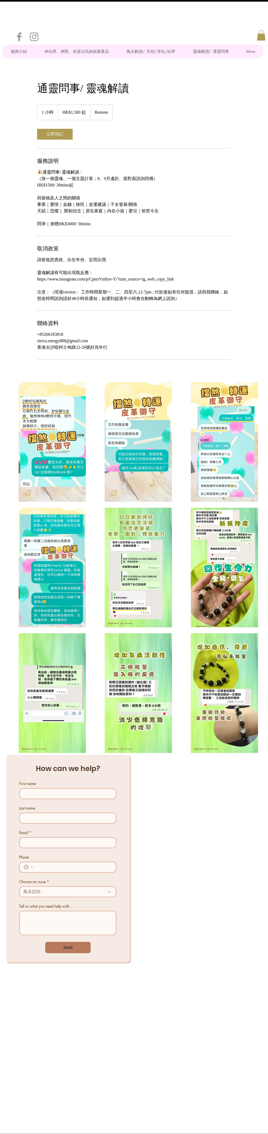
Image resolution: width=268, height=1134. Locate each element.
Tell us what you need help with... (45, 906)
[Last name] (66, 818)
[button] (261, 35)
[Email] (66, 843)
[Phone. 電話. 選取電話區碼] (28, 867)
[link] (55, 134)
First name (27, 783)
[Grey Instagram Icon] (34, 37)
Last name (27, 808)
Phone (24, 857)
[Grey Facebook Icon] (19, 37)
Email (25, 832)
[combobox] (68, 891)
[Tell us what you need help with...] (68, 923)
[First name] (66, 793)
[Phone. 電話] (73, 867)
